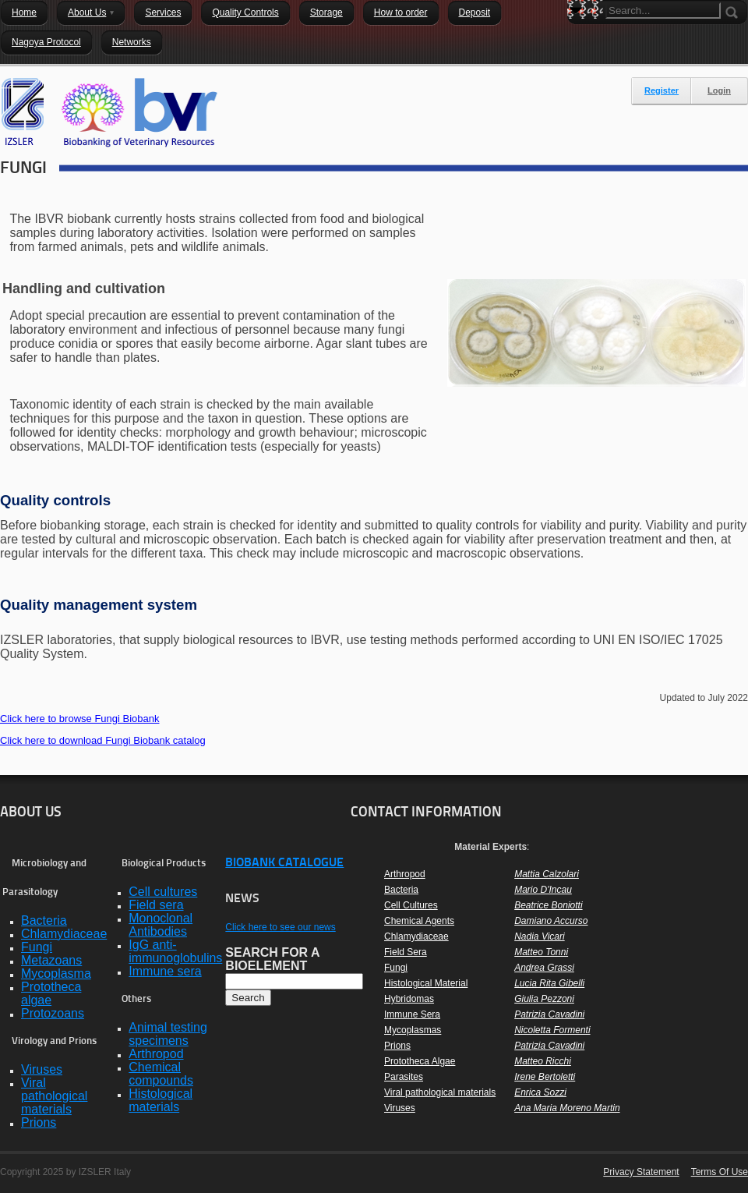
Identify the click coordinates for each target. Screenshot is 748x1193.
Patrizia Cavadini (549, 1014)
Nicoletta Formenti (552, 1030)
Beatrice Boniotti (548, 905)
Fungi (396, 967)
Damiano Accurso (550, 920)
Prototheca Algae (419, 1061)
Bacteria (401, 889)
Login (719, 90)
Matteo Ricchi (542, 1061)
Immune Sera (412, 1014)
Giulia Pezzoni (544, 998)
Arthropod (404, 874)
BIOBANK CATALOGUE (284, 863)
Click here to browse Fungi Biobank (80, 718)
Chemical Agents (419, 920)
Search (579, 37)
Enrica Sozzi (540, 1092)
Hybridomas (409, 998)
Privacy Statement (641, 1171)
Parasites (403, 1076)
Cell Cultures (411, 905)
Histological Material (426, 983)
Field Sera (405, 952)
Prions (397, 1045)
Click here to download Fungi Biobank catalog (103, 740)
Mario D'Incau (543, 889)
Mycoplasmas (412, 1030)
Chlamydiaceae (416, 936)
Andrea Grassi (544, 967)
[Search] (663, 10)
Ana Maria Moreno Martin (566, 1108)
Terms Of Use (719, 1171)
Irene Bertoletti (544, 1076)
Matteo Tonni (541, 952)
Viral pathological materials (440, 1092)
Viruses (399, 1108)
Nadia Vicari (539, 936)
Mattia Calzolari (546, 874)
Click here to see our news (280, 927)
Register (661, 90)
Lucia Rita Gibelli (549, 983)
